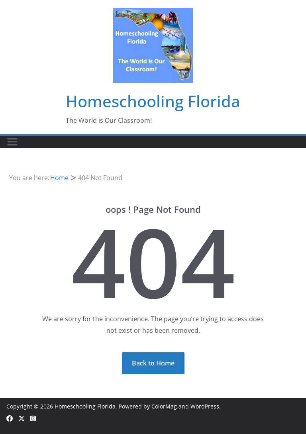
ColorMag (164, 406)
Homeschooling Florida (153, 101)
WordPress (204, 406)
